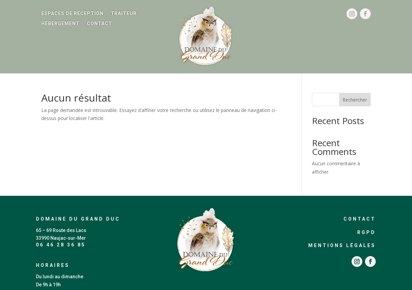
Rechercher (354, 100)
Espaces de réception (72, 13)
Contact (99, 23)
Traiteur (124, 13)
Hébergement (60, 23)
